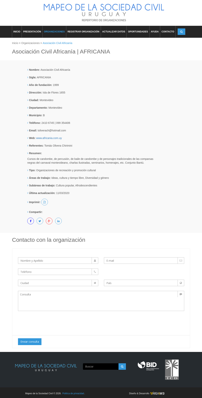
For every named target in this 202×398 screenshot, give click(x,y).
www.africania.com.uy (49, 138)
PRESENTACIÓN (32, 31)
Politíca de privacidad (73, 393)
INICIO (16, 31)
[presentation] (49, 322)
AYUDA (155, 31)
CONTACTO (167, 31)
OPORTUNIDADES (138, 31)
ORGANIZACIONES (54, 31)
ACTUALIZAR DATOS (113, 31)
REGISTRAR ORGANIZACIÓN (83, 31)
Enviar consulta (29, 341)
